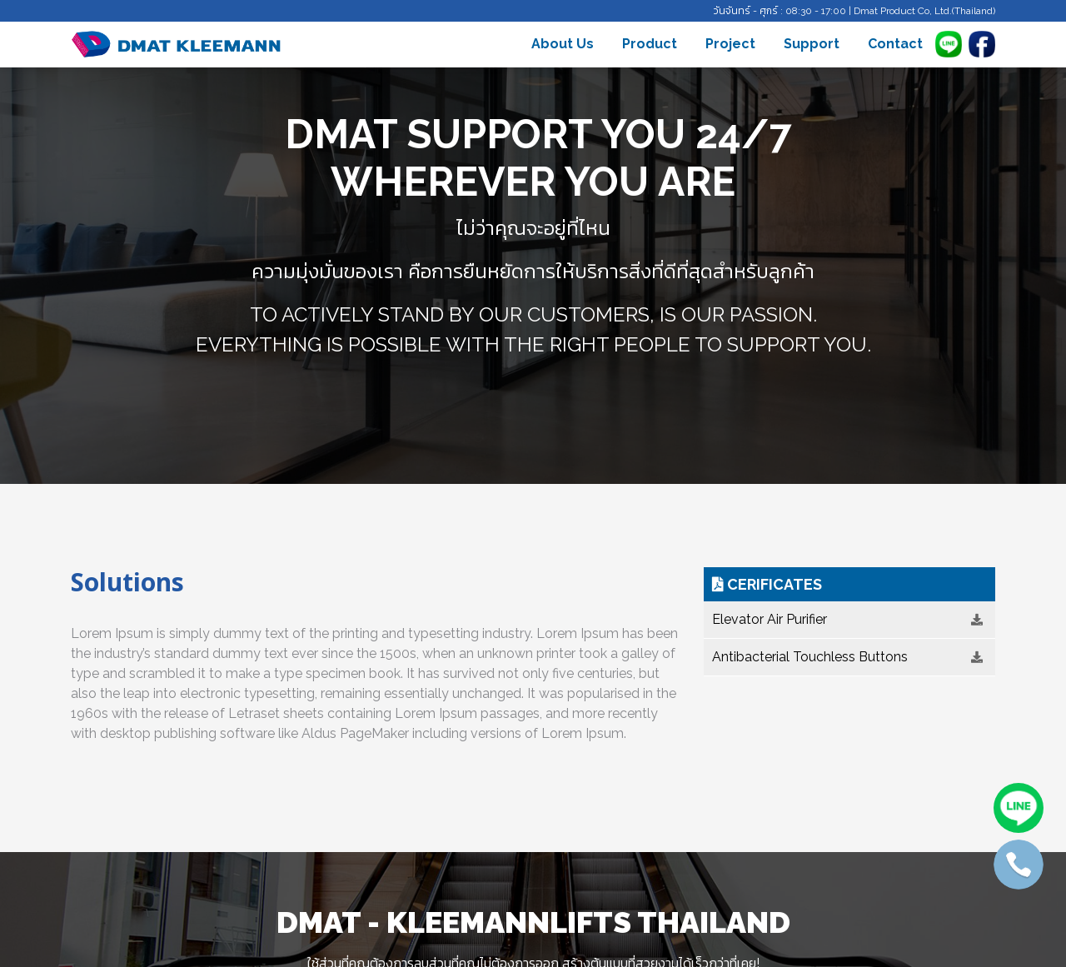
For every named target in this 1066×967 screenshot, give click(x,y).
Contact (895, 44)
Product (649, 44)
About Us (562, 44)
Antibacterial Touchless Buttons (847, 657)
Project (730, 44)
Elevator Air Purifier (847, 619)
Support (811, 44)
